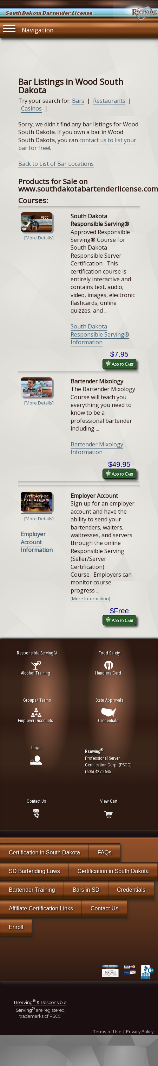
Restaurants (109, 101)
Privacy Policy (139, 1031)
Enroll (16, 927)
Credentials (131, 890)
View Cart (109, 801)
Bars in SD (86, 890)
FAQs (105, 852)
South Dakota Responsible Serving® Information (100, 334)
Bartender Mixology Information (97, 448)
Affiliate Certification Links (41, 908)
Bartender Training (32, 890)
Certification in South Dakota (44, 852)
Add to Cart (119, 363)
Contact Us (104, 908)
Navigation (28, 28)
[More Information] (90, 598)
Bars (78, 101)
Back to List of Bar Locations (56, 164)
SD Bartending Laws (34, 871)
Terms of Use (107, 1031)
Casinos (31, 108)
